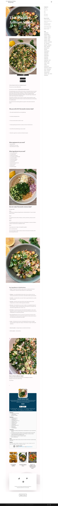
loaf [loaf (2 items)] (48, 61)
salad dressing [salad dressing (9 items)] (49, 69)
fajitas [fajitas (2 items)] (45, 46)
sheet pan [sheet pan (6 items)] (48, 70)
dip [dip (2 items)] (44, 43)
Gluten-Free (46, 9)
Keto (44, 11)
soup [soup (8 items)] (48, 73)
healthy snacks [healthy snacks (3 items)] (46, 60)
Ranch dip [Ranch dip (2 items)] (50, 67)
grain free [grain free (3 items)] (45, 49)
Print (21, 406)
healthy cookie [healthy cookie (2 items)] (46, 52)
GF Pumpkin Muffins (13, 465)
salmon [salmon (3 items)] (45, 70)
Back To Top (23, 495)
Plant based (46, 14)
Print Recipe (22, 81)
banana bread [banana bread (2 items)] (46, 32)
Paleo (45, 12)
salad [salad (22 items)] (45, 69)
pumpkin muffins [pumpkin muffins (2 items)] (46, 66)
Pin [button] (25, 406)
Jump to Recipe (22, 78)
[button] (21, 403)
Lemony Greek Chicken (47, 26)
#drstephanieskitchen (29, 446)
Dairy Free (45, 8)
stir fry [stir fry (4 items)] (51, 73)
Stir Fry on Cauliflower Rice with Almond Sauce (32, 466)
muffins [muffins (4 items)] (45, 63)
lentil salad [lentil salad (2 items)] (45, 61)
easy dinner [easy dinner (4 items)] (47, 43)
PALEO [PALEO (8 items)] (48, 63)
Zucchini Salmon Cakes (22, 465)
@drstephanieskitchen (21, 446)
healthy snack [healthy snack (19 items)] (46, 58)
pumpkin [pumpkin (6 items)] (45, 64)
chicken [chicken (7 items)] (49, 37)
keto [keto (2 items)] (49, 60)
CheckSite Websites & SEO (29, 504)
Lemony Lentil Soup (47, 19)
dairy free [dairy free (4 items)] (45, 40)
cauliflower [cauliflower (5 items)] (45, 37)
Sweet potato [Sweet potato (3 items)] (46, 75)
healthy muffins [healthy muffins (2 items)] (46, 55)
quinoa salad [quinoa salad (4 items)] (46, 67)
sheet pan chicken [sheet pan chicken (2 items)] (46, 72)
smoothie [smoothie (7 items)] (45, 73)
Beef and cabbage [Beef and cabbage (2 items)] (46, 34)
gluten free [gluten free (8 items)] (48, 46)
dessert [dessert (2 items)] (49, 40)
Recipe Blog (46, 15)
